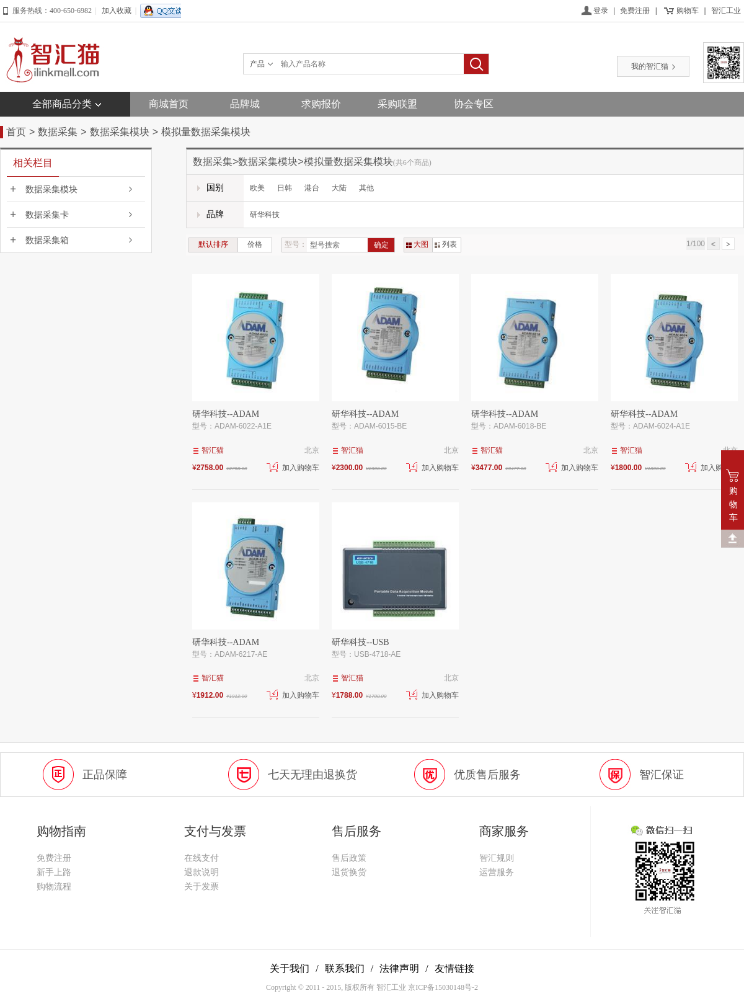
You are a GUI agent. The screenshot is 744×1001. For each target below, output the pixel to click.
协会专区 (474, 104)
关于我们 (289, 968)
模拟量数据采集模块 (205, 132)
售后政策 (349, 858)
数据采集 (58, 132)
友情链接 (454, 968)
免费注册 (635, 10)
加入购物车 (293, 467)
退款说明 (201, 872)
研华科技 (265, 214)
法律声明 (399, 968)
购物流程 (54, 886)
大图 (417, 244)
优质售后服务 (487, 774)
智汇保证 (661, 774)
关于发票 (201, 886)
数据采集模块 (119, 132)
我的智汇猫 (653, 66)
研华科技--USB (360, 642)
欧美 (257, 188)
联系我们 (345, 968)
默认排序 (213, 244)
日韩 (284, 188)
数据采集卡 (47, 215)
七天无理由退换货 (312, 774)
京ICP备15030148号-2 (443, 987)
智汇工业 (726, 10)
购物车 (687, 10)
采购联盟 (397, 104)
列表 (446, 244)
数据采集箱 (47, 240)
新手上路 (54, 872)
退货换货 (349, 872)
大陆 (339, 188)
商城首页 (168, 104)
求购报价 (321, 104)
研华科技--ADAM (225, 414)
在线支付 (201, 858)
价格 (254, 244)
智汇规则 (496, 858)
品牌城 (245, 104)
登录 (600, 10)
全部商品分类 (62, 104)
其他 (366, 188)
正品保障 (104, 774)
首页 (16, 132)
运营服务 (496, 872)
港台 (311, 188)
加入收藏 (116, 10)
